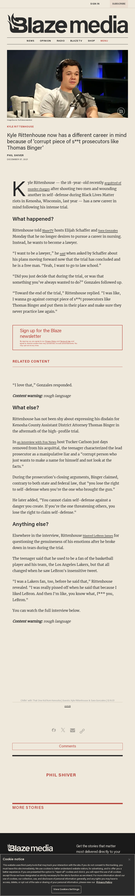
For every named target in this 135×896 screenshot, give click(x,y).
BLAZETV (76, 41)
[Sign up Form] (98, 337)
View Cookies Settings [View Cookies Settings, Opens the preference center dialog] (66, 889)
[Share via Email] (73, 731)
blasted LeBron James (101, 535)
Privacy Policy (50, 341)
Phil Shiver (15, 155)
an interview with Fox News (41, 442)
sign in (94, 4)
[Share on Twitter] (62, 731)
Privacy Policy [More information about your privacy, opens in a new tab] (104, 882)
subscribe (117, 4)
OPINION (45, 41)
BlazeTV (49, 230)
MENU (104, 41)
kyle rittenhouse (20, 127)
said (63, 253)
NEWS (30, 41)
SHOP (91, 41)
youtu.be (68, 706)
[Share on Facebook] (51, 731)
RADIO (61, 41)
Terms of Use (65, 341)
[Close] (129, 859)
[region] (67, 875)
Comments (67, 748)
